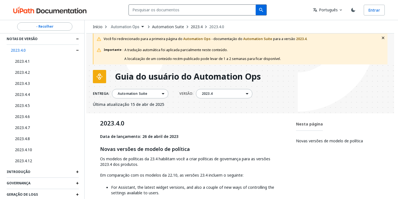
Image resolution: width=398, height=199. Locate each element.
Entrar (374, 10)
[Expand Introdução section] (77, 171)
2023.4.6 (22, 116)
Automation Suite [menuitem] (132, 93)
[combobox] (193, 10)
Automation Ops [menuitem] (125, 27)
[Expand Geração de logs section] (77, 194)
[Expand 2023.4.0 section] (77, 50)
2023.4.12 (23, 161)
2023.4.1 (22, 61)
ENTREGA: (101, 93)
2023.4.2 (22, 72)
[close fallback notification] (383, 37)
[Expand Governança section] (77, 183)
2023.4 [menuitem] (207, 93)
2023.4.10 (23, 150)
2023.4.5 (22, 105)
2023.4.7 (22, 127)
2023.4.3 (22, 83)
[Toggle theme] (353, 10)
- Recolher (44, 26)
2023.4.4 (22, 94)
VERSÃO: (186, 93)
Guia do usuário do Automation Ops (188, 76)
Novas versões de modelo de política (145, 149)
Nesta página (309, 124)
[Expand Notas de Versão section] (77, 38)
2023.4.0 (18, 50)
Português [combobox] (325, 10)
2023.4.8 (22, 139)
